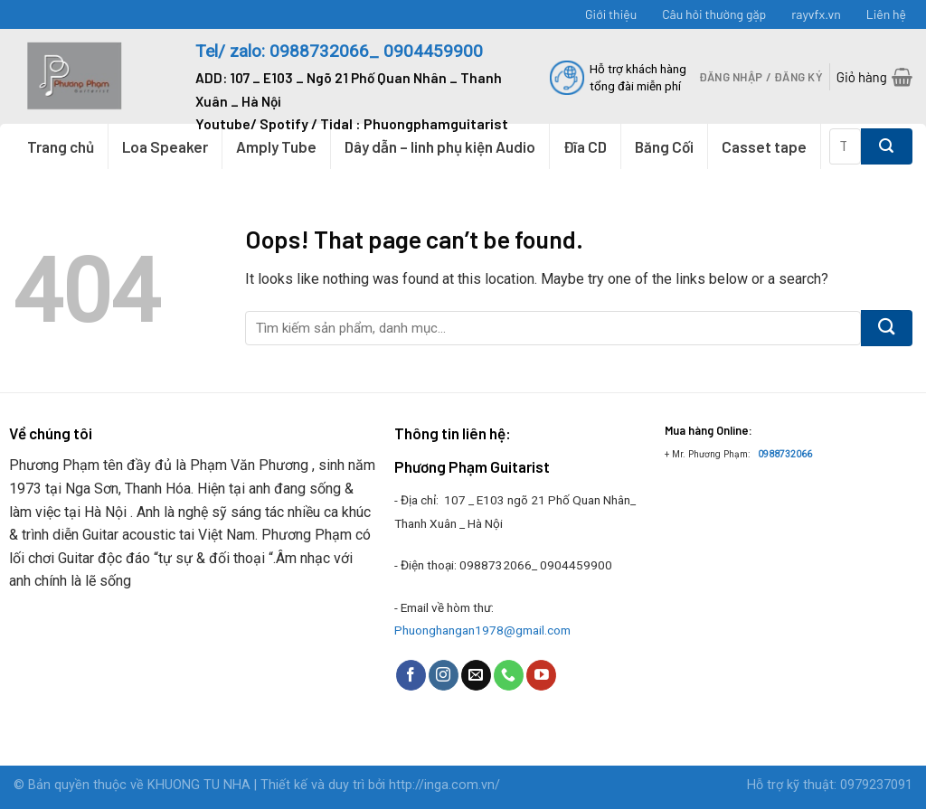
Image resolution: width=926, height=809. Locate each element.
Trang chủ (60, 146)
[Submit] (886, 146)
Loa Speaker (165, 146)
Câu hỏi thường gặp (714, 14)
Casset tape (764, 146)
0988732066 (785, 454)
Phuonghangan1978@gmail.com (482, 630)
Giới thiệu (611, 14)
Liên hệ (886, 14)
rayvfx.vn (815, 14)
